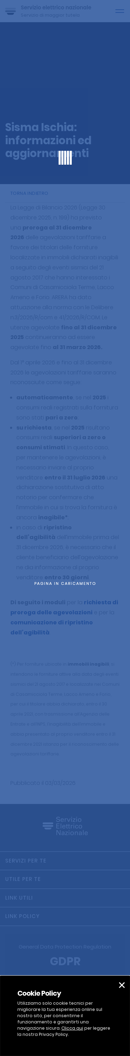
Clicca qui (72, 1028)
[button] (122, 985)
